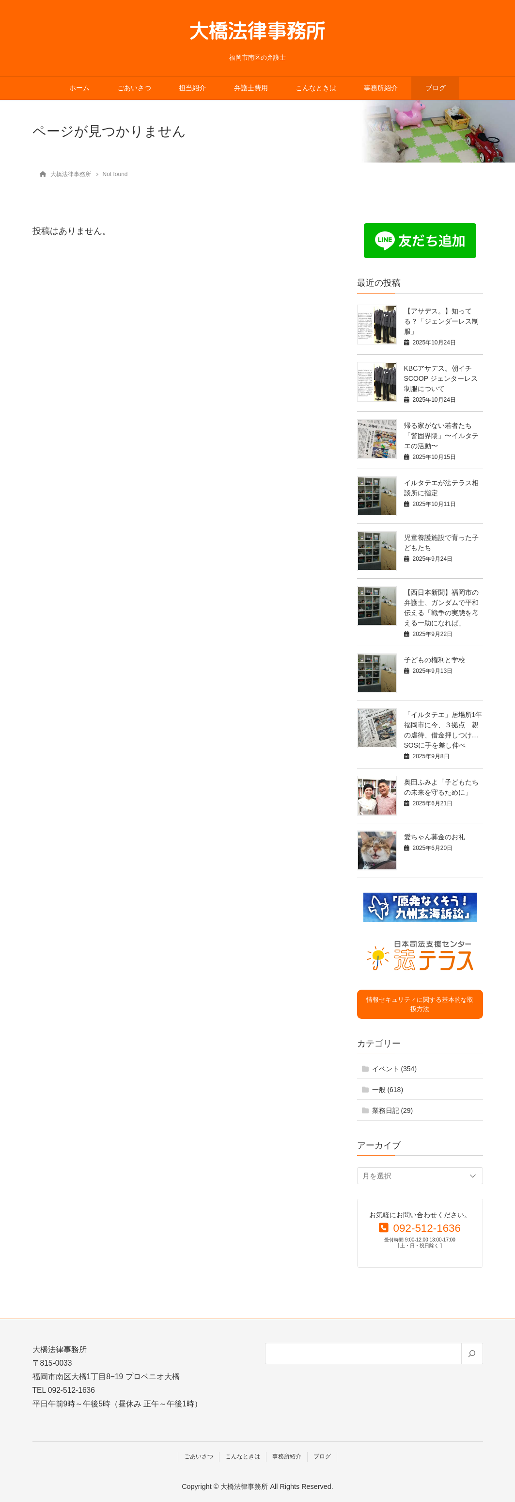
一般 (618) (388, 1090)
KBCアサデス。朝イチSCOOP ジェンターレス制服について (441, 378)
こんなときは (316, 88)
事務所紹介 (381, 88)
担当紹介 (192, 88)
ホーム (79, 88)
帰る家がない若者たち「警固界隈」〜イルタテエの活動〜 (441, 436)
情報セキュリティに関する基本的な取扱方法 (419, 1004)
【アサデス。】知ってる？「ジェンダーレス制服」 (441, 321)
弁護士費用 (251, 88)
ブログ (435, 88)
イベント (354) (394, 1069)
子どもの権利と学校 (434, 660)
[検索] (471, 1353)
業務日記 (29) (392, 1110)
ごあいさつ (134, 88)
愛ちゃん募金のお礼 (434, 837)
